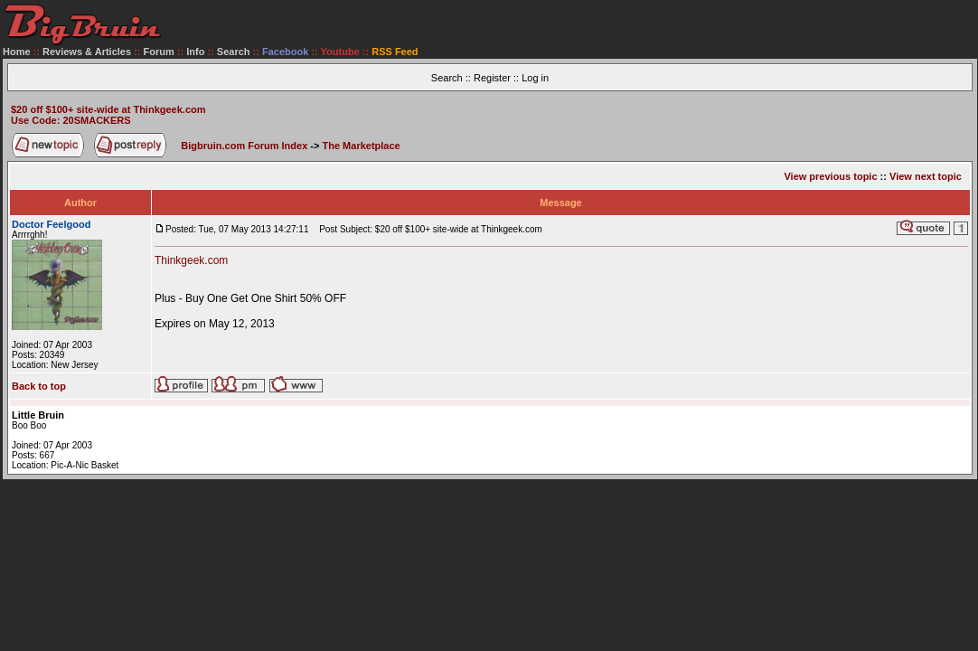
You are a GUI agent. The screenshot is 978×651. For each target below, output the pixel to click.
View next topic (925, 176)
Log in (535, 77)
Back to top (39, 386)
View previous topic (830, 176)
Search (233, 51)
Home (17, 51)
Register (492, 77)
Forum (159, 51)
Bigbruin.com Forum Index (244, 145)
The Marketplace (361, 145)
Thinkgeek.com (191, 260)
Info (195, 51)
